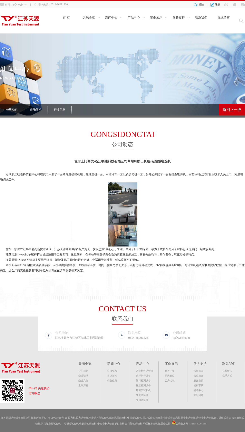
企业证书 (83, 375)
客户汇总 (170, 380)
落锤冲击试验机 (204, 417)
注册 (217, 4)
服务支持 (178, 18)
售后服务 (198, 375)
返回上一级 (232, 110)
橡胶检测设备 (143, 385)
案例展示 (156, 18)
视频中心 (198, 390)
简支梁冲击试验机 (165, 417)
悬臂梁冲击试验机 (185, 417)
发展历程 (83, 385)
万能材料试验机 (144, 370)
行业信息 (59, 109)
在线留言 (223, 18)
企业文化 (83, 380)
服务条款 (198, 380)
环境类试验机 (143, 390)
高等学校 (170, 370)
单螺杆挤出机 (150, 423)
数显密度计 (164, 423)
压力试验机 (149, 417)
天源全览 (88, 18)
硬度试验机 (142, 395)
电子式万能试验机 (99, 417)
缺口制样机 (121, 423)
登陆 (201, 4)
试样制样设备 (143, 375)
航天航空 (170, 375)
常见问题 (198, 395)
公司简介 (83, 370)
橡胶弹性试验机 (87, 423)
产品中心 (133, 18)
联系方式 (227, 375)
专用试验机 (142, 400)
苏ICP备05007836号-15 (55, 417)
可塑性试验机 (71, 423)
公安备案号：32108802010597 (192, 423)
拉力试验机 (82, 417)
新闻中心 (111, 18)
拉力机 (72, 417)
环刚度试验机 (134, 417)
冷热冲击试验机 (105, 423)
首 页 (66, 18)
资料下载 (198, 385)
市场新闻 (35, 109)
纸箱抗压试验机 (118, 417)
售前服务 (198, 370)
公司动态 (12, 109)
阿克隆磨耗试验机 (51, 423)
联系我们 (201, 18)
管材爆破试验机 (222, 417)
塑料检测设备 (143, 380)
